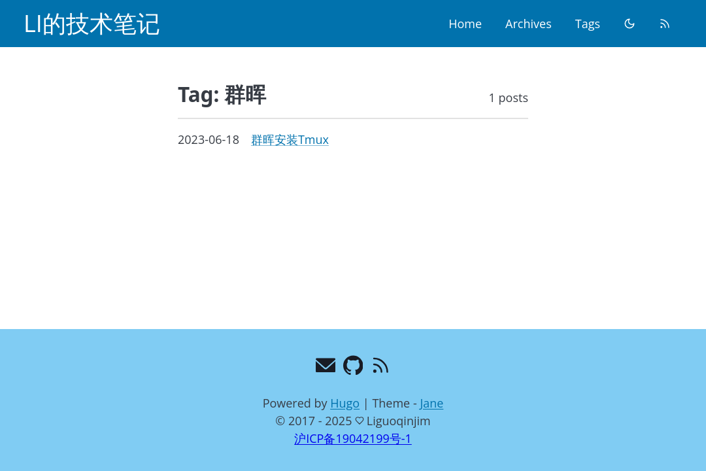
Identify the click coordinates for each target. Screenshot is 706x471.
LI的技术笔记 (92, 23)
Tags (587, 23)
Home (465, 23)
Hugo (345, 403)
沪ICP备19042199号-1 (353, 438)
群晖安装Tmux (290, 139)
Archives (528, 23)
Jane (431, 403)
